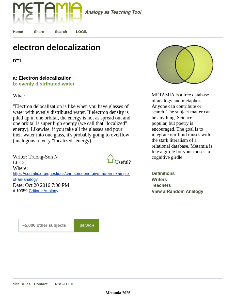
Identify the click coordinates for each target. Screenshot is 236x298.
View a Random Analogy (177, 191)
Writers (159, 179)
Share (39, 32)
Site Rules (22, 284)
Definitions (163, 173)
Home (18, 32)
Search (61, 32)
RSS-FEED (64, 284)
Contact (41, 284)
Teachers (161, 185)
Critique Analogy (43, 191)
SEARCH (87, 225)
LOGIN (82, 32)
